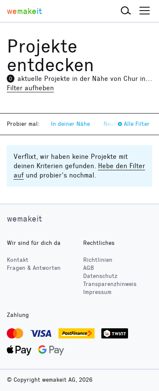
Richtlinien (97, 259)
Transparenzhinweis (110, 284)
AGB (88, 268)
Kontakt (17, 259)
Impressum (97, 292)
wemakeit (24, 219)
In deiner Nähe (70, 124)
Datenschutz (100, 276)
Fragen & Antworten (34, 268)
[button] (126, 11)
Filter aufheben (30, 88)
